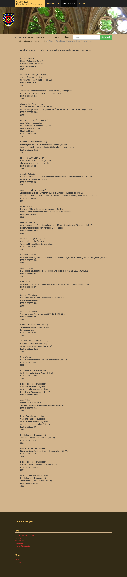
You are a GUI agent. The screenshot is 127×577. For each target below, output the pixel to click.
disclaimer (19, 543)
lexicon (83, 3)
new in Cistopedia (22, 546)
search (18, 562)
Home (58, 37)
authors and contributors (25, 535)
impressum (19, 541)
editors (18, 538)
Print (68, 37)
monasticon (53, 3)
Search (106, 37)
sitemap (18, 559)
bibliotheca (69, 3)
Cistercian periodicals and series (33, 41)
